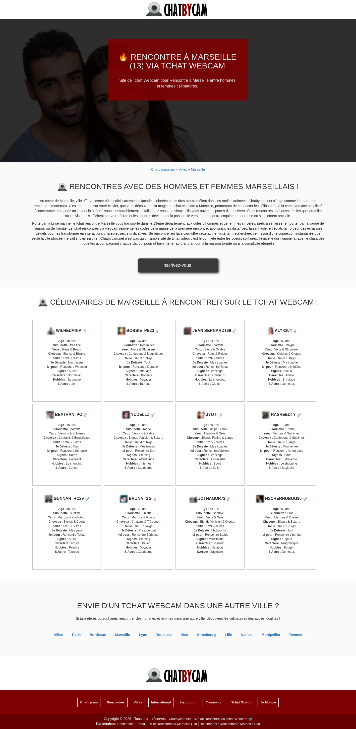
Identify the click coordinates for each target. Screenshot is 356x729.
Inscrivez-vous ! (178, 265)
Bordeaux (98, 635)
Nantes (247, 635)
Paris (76, 635)
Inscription (188, 702)
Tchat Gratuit (241, 702)
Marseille (122, 635)
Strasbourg (206, 635)
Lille (228, 635)
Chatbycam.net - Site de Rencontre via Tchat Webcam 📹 (210, 719)
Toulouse (163, 635)
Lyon (143, 635)
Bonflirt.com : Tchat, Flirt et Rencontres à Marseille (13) (157, 724)
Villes (58, 635)
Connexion (213, 702)
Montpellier (271, 635)
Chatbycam (89, 702)
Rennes (295, 635)
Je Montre (268, 702)
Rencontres (116, 702)
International (161, 702)
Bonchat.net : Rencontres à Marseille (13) (230, 724)
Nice (184, 635)
